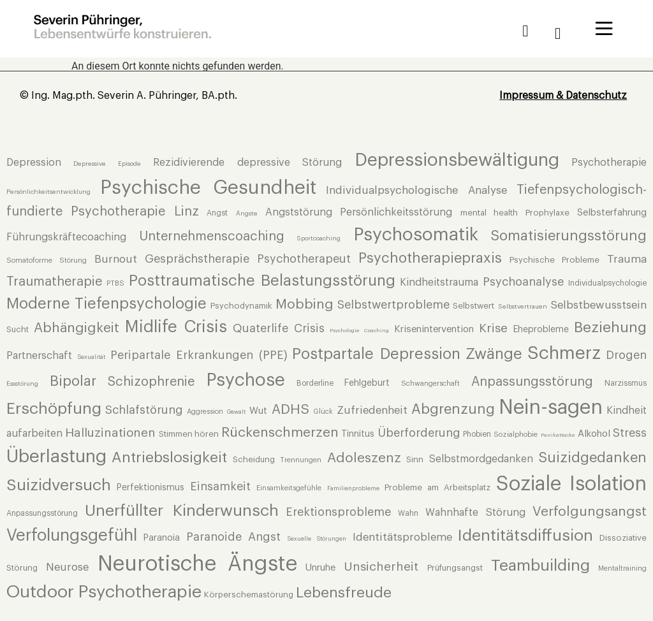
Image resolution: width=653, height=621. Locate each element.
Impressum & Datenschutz (563, 96)
